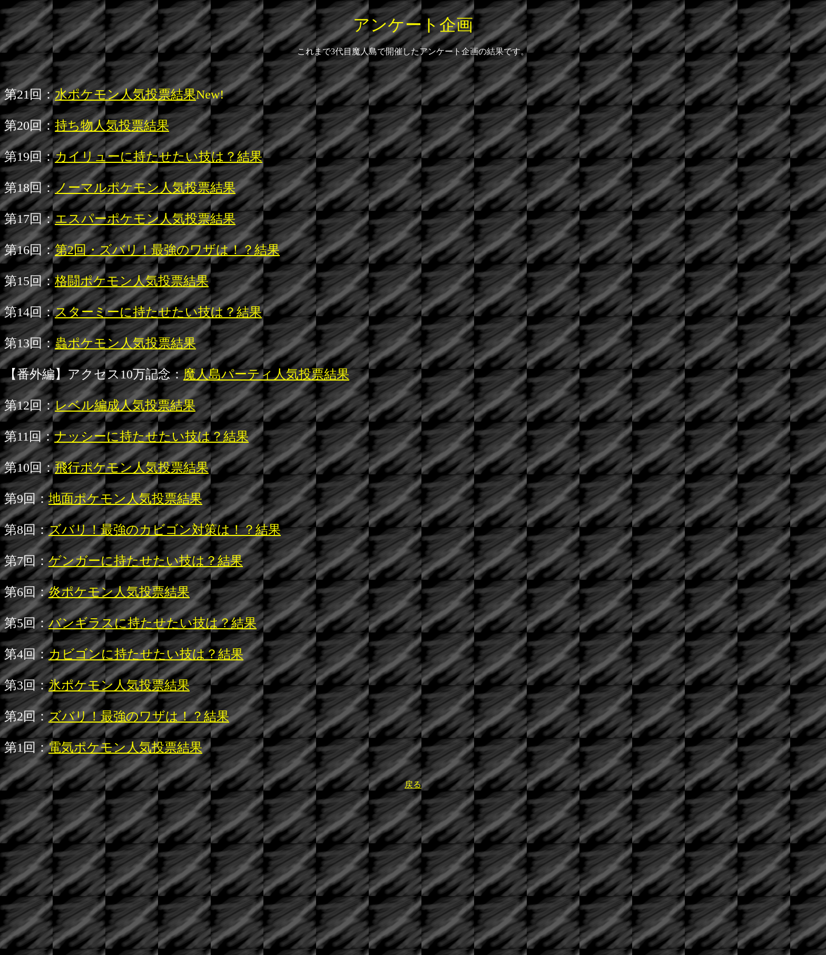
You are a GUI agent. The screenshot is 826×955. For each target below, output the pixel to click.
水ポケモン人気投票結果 (125, 94)
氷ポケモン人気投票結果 (119, 685)
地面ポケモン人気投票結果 (125, 498)
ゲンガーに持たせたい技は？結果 (145, 561)
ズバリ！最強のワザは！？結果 (138, 716)
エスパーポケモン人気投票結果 (145, 219)
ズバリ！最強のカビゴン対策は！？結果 (164, 530)
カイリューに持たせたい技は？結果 (158, 156)
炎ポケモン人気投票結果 (119, 592)
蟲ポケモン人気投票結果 (125, 343)
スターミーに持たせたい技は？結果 (158, 312)
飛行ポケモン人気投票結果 (132, 467)
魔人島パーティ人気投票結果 (266, 374)
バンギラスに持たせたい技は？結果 (152, 623)
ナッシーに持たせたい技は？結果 (151, 436)
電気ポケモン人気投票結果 (125, 747)
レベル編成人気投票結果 (125, 405)
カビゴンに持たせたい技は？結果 (145, 654)
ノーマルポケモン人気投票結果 (145, 187)
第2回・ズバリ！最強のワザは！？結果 (167, 250)
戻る (413, 784)
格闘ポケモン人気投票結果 (132, 281)
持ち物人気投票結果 (112, 125)
